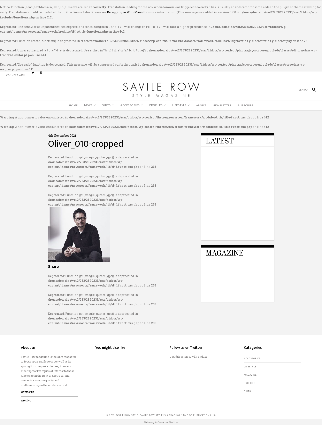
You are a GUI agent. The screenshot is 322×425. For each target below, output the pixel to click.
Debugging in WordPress (125, 12)
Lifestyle (250, 366)
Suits (247, 390)
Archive (26, 399)
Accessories (252, 357)
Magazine (250, 374)
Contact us (27, 391)
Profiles (249, 382)
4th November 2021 (62, 135)
